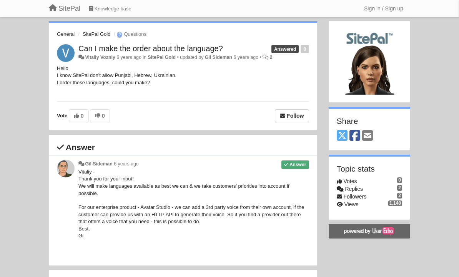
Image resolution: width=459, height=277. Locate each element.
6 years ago (126, 164)
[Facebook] (354, 136)
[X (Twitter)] (342, 136)
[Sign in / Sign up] (383, 8)
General (66, 34)
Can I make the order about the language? (150, 48)
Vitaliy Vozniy (100, 57)
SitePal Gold (96, 34)
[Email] (367, 136)
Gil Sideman (218, 57)
